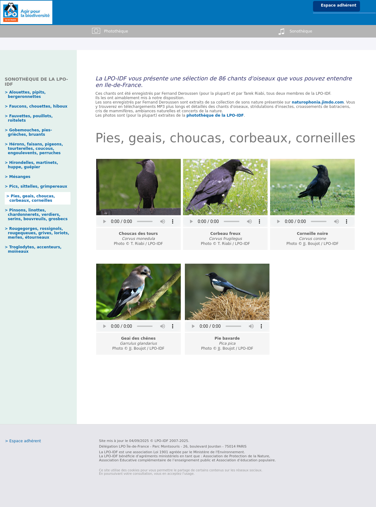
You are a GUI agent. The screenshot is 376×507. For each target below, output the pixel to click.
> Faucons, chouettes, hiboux (36, 106)
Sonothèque (294, 31)
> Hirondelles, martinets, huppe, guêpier (31, 164)
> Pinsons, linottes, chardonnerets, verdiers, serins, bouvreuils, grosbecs (36, 214)
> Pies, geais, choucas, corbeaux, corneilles (30, 198)
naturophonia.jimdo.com (318, 102)
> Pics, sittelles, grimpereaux (36, 186)
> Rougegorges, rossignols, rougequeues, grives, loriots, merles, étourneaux (37, 233)
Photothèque (109, 31)
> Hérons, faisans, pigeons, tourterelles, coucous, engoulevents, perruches (34, 148)
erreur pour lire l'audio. (138, 221)
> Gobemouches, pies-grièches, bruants (28, 132)
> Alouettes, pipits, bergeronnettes (25, 94)
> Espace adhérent (23, 441)
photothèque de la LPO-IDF (215, 115)
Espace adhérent (338, 5)
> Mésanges (17, 177)
